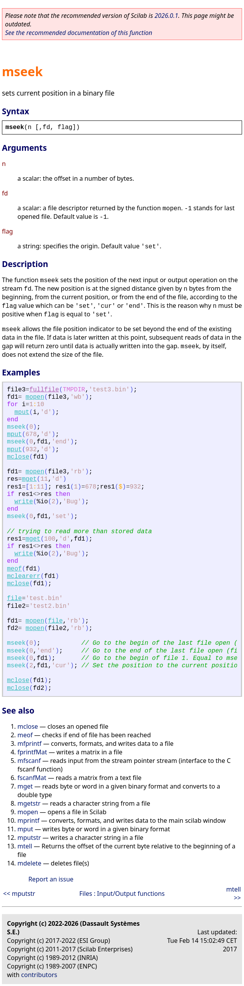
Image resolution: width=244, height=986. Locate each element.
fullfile (44, 389)
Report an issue (50, 879)
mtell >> (233, 893)
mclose (18, 457)
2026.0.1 (166, 15)
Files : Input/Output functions (122, 893)
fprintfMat (32, 752)
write (23, 501)
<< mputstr (19, 893)
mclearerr (23, 576)
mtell (24, 846)
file (14, 598)
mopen (35, 397)
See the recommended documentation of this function (78, 32)
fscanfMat (31, 777)
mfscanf (29, 760)
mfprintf (29, 743)
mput (21, 412)
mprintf (28, 820)
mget (29, 479)
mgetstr (29, 803)
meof (14, 568)
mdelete (29, 863)
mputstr (29, 837)
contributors (39, 974)
